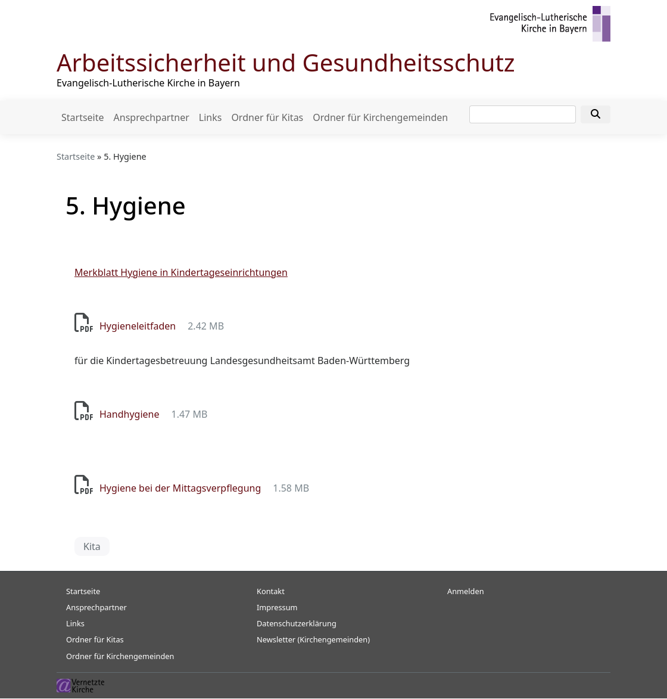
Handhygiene (129, 414)
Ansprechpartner (151, 117)
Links (210, 117)
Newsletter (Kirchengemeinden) (313, 639)
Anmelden (465, 591)
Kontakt (271, 591)
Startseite (82, 117)
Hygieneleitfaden (137, 326)
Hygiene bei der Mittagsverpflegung (180, 488)
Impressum (277, 607)
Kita (92, 546)
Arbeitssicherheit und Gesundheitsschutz (286, 62)
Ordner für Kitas (267, 117)
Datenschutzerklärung (296, 623)
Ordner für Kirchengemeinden (380, 117)
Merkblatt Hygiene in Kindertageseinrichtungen (181, 272)
